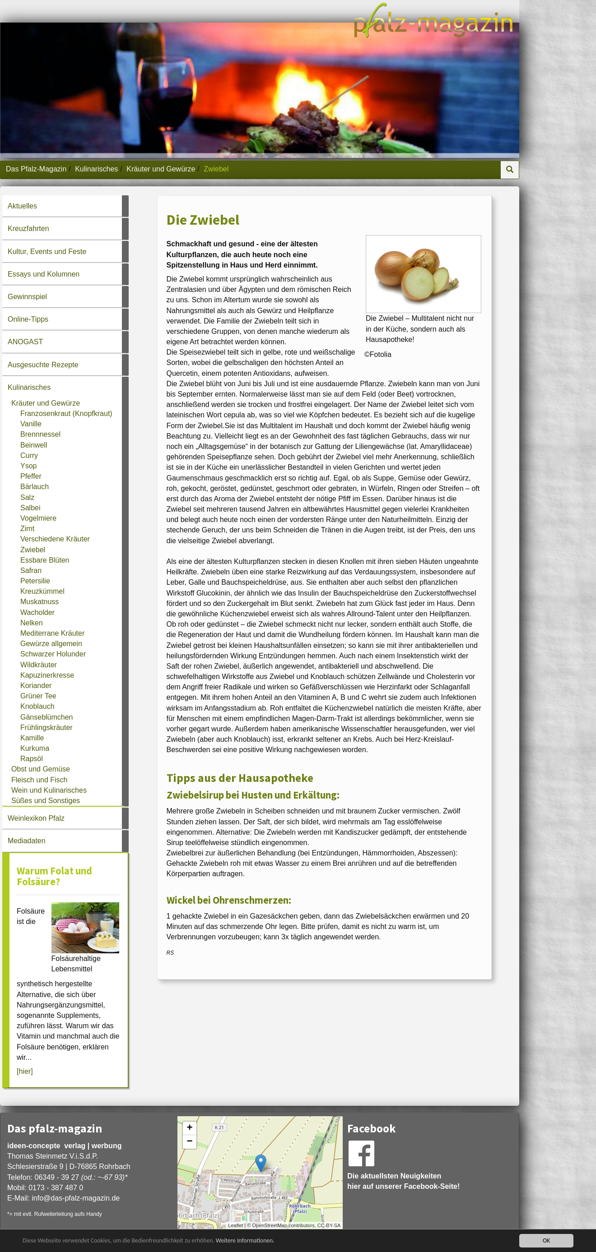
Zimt (27, 528)
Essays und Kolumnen (43, 274)
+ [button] (190, 1128)
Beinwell (33, 445)
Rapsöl (31, 758)
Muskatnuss (39, 601)
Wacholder (37, 612)
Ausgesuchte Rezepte (43, 365)
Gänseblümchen (46, 717)
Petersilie (35, 581)
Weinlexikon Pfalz (36, 818)
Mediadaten (27, 841)
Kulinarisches (96, 169)
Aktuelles (22, 206)
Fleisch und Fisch (39, 780)
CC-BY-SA (329, 1225)
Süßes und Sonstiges (45, 800)
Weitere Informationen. (245, 1240)
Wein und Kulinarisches (49, 790)
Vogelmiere (38, 518)
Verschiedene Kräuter (55, 539)
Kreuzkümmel (42, 591)
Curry (29, 455)
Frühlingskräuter (46, 727)
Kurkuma (34, 748)
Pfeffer (31, 476)
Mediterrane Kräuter (52, 633)
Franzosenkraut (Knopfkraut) (66, 413)
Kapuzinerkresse (47, 675)
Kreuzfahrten (28, 228)
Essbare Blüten (45, 560)
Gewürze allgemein (51, 643)
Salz (27, 497)
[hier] (25, 1071)
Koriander (35, 685)
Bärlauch (34, 486)
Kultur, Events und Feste (47, 251)
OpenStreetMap (269, 1225)
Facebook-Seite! (432, 1186)
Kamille (32, 738)
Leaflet (235, 1225)
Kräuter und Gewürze (160, 169)
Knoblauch (37, 706)
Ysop (28, 466)
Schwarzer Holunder (53, 654)
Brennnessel (40, 434)
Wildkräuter (38, 665)
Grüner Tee (38, 696)
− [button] (190, 1142)
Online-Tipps (28, 319)
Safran (31, 570)
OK (546, 1240)
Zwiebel (32, 550)
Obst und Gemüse (40, 769)
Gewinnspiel (27, 296)
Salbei (30, 508)
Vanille (31, 424)
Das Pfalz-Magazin (36, 169)
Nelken (31, 623)
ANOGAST (25, 342)
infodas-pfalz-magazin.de (76, 1198)
